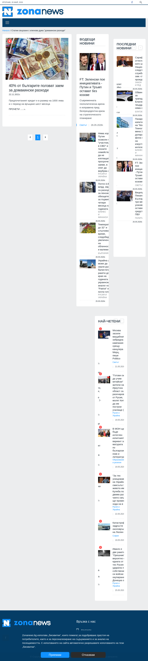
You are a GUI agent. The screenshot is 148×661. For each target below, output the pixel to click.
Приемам (55, 655)
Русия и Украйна (102, 175)
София (116, 536)
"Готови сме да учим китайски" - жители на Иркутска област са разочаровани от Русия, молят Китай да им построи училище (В (120, 392)
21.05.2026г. (121, 366)
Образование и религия (118, 461)
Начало (6, 30)
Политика (140, 218)
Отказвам (91, 655)
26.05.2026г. (97, 125)
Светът (83, 125)
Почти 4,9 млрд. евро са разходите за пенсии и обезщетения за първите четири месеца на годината (105, 196)
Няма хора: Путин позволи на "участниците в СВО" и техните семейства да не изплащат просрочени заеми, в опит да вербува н (105, 152)
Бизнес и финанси (103, 214)
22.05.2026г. (121, 514)
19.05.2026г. (121, 420)
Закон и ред (138, 83)
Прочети (17, 109)
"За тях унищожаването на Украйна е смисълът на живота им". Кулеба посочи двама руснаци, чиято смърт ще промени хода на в (121, 489)
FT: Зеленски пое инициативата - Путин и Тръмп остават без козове (92, 87)
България (103, 253)
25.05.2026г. (121, 590)
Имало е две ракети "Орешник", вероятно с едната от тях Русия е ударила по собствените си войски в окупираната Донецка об (119, 565)
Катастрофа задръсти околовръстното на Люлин (122, 527)
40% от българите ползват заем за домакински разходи (34, 88)
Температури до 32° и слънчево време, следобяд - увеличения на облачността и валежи (105, 237)
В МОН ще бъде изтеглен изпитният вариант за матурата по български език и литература (119, 442)
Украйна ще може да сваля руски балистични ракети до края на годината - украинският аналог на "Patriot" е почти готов (105, 276)
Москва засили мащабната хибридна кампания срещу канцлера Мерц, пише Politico (119, 344)
